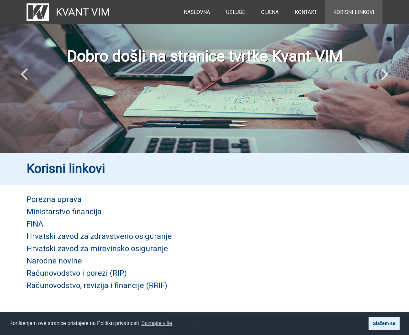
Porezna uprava (54, 199)
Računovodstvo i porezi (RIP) (77, 273)
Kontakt (306, 12)
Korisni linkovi (353, 12)
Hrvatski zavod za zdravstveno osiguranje (99, 236)
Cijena (270, 12)
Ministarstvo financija (64, 211)
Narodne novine (54, 260)
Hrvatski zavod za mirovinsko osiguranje (97, 248)
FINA (35, 224)
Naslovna (197, 12)
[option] (204, 76)
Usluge (235, 12)
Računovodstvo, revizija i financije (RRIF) (97, 285)
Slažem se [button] (384, 323)
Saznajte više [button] (156, 323)
